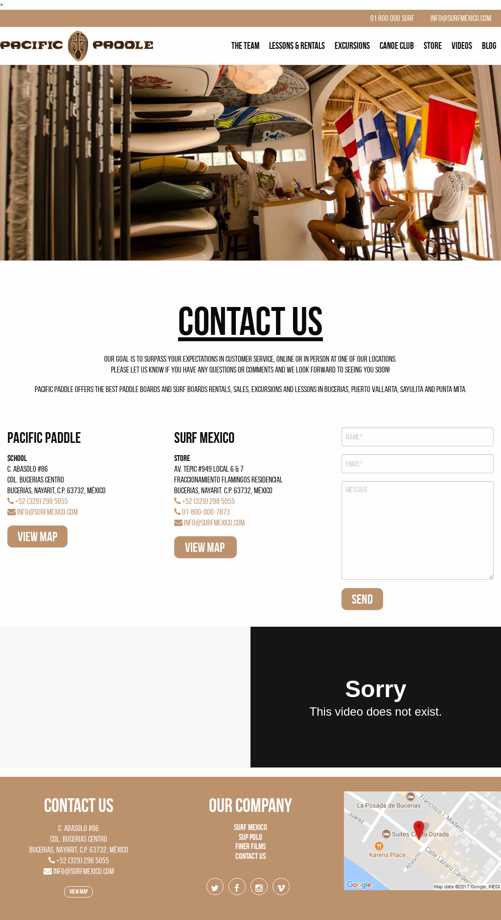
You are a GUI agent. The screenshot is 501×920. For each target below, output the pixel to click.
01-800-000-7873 (202, 511)
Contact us (250, 856)
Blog (489, 46)
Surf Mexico (250, 827)
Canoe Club (397, 46)
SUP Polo (250, 836)
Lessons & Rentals (297, 46)
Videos (462, 46)
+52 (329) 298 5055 (37, 501)
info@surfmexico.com (42, 511)
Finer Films (250, 846)
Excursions (352, 46)
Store (433, 46)
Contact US (79, 805)
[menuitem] (245, 45)
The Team (245, 46)
